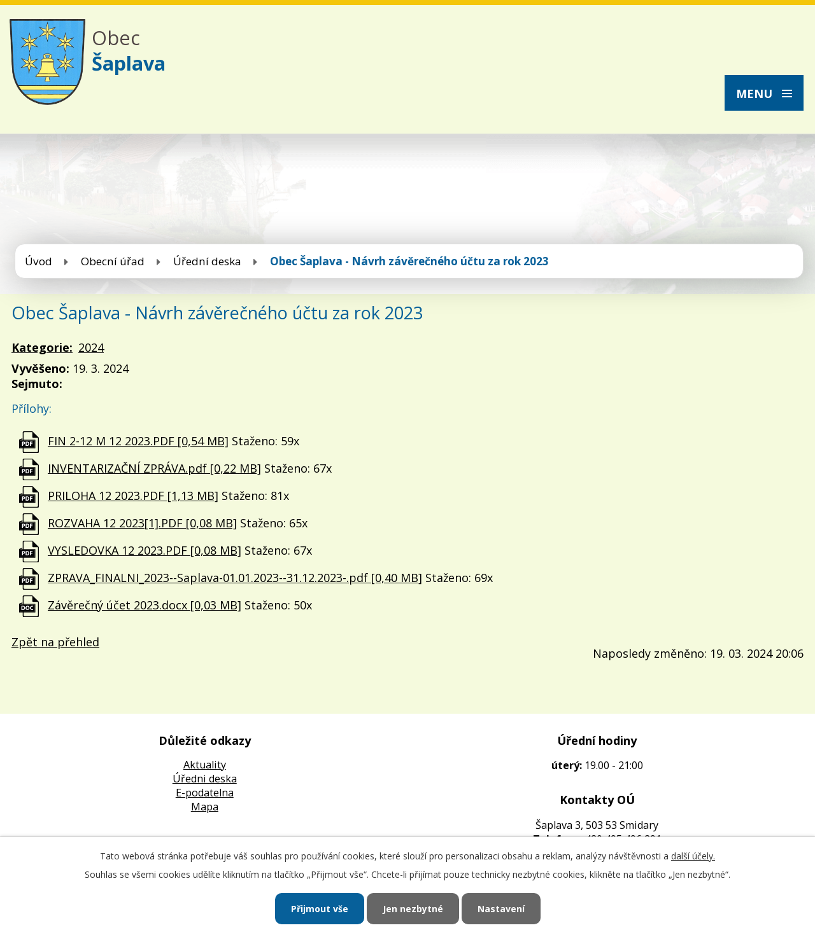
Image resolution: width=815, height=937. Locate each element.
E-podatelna (205, 793)
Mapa (204, 807)
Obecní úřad (113, 261)
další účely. (693, 856)
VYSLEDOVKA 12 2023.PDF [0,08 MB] (144, 550)
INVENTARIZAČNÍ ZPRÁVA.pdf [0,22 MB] (154, 468)
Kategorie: (42, 347)
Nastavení (501, 909)
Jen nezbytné (413, 909)
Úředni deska (205, 779)
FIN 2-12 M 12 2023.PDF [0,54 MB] (138, 440)
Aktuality (204, 765)
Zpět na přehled (55, 641)
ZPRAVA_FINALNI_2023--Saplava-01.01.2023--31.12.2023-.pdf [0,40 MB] (235, 577)
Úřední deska (207, 261)
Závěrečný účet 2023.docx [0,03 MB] (144, 605)
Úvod (38, 261)
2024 (91, 347)
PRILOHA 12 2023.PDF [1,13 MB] (133, 495)
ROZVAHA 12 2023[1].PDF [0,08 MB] (142, 523)
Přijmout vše (319, 909)
